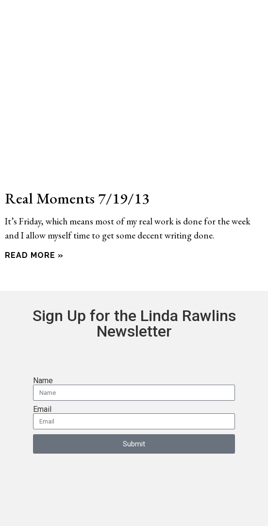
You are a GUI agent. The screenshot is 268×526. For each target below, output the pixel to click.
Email (42, 409)
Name (43, 381)
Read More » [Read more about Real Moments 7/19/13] (34, 255)
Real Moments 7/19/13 (77, 198)
